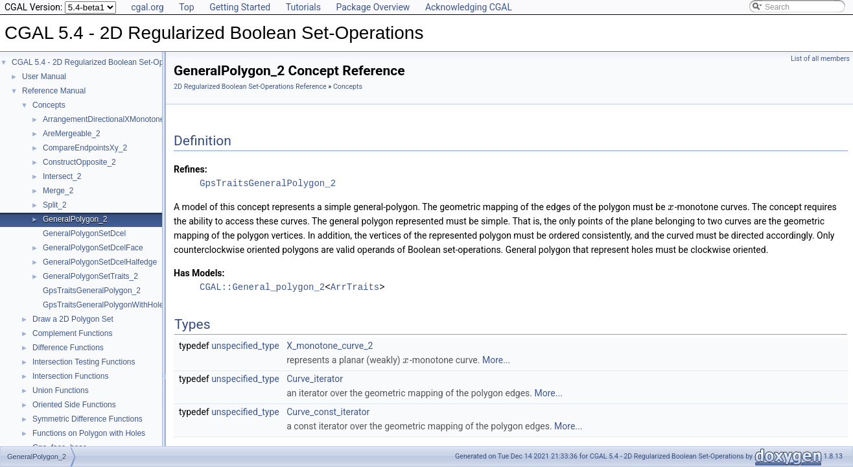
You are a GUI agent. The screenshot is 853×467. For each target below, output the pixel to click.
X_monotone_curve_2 (329, 346)
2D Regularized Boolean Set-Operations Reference (250, 86)
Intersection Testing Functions (83, 361)
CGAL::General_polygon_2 (262, 287)
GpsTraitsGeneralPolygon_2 (92, 290)
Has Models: (199, 273)
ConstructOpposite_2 (79, 162)
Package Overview (373, 7)
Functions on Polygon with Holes (88, 433)
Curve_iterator (314, 379)
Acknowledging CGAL (468, 7)
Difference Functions (68, 347)
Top (186, 7)
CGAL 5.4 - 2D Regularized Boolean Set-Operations (101, 62)
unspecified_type (245, 346)
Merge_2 (58, 190)
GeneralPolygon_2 (75, 219)
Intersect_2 (62, 176)
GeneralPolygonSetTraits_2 (90, 276)
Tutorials (303, 7)
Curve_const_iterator (327, 412)
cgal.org (147, 7)
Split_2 (55, 205)
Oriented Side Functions (74, 404)
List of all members (820, 58)
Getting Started (239, 7)
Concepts (48, 105)
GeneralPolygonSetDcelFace (93, 247)
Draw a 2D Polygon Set (72, 319)
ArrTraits (355, 287)
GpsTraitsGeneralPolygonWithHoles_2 (109, 304)
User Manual (44, 76)
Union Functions (60, 390)
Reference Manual (54, 90)
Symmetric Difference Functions (87, 419)
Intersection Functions (70, 376)
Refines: (190, 169)
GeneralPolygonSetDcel (84, 233)
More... (496, 360)
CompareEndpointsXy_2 (85, 147)
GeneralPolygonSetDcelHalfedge (100, 262)
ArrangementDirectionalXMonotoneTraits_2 (117, 119)
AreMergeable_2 (71, 133)
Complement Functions (72, 333)
